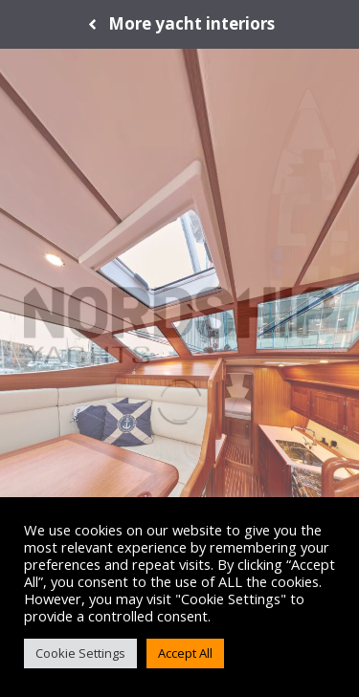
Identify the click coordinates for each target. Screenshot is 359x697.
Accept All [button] (185, 653)
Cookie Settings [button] (80, 653)
